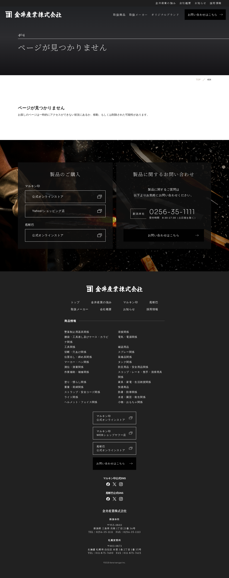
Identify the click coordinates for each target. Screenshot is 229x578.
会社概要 (185, 3)
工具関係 (69, 346)
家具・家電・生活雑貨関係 (134, 382)
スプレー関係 (126, 351)
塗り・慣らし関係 (75, 382)
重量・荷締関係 (74, 387)
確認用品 (123, 346)
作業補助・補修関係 (76, 372)
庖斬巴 (153, 302)
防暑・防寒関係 (127, 392)
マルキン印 (130, 302)
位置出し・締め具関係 (78, 356)
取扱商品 (119, 14)
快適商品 (123, 387)
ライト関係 (71, 397)
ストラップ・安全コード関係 (82, 392)
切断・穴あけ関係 (75, 351)
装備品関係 (125, 356)
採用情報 (215, 3)
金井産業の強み (165, 3)
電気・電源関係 (127, 336)
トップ (75, 302)
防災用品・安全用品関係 (133, 367)
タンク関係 (125, 362)
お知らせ (200, 3)
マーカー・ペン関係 (76, 362)
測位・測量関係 (74, 367)
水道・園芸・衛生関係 (132, 397)
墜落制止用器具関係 (76, 331)
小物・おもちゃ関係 (130, 402)
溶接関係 (123, 331)
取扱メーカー (138, 14)
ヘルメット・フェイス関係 (81, 402)
